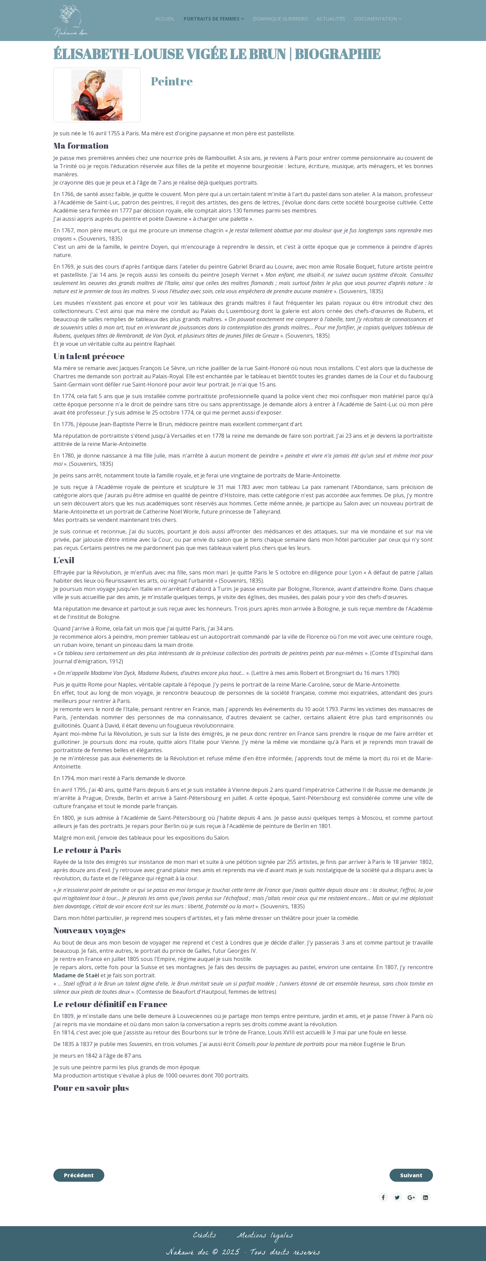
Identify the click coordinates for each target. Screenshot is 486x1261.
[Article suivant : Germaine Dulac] (411, 1175)
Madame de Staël (76, 975)
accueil (165, 18)
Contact (166, 46)
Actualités (331, 18)
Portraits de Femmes (211, 18)
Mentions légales (265, 1236)
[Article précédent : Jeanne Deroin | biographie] (78, 1175)
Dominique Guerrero (280, 18)
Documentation (375, 18)
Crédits (204, 1236)
